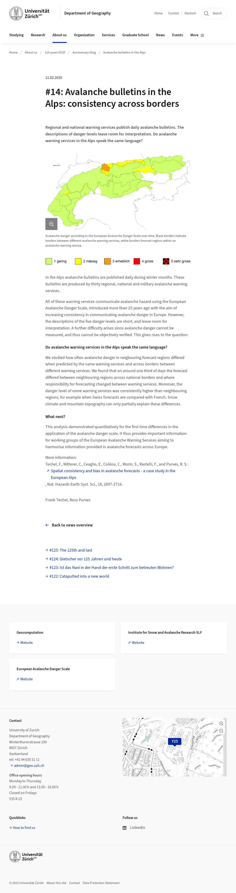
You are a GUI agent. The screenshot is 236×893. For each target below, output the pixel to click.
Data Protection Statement (101, 883)
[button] (221, 723)
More (197, 35)
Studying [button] (16, 35)
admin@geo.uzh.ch (29, 765)
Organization (84, 35)
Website (26, 642)
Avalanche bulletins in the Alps (124, 52)
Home (158, 13)
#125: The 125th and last (71, 550)
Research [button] (38, 35)
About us (31, 52)
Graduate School (135, 35)
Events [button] (177, 35)
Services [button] (108, 35)
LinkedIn (134, 827)
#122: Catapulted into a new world (79, 576)
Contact (173, 13)
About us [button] (60, 35)
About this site (56, 883)
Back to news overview (69, 525)
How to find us (24, 827)
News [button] (160, 35)
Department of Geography (87, 13)
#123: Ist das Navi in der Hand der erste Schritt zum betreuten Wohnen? (112, 567)
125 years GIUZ (55, 52)
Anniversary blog (84, 52)
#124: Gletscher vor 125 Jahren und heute (86, 559)
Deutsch (190, 13)
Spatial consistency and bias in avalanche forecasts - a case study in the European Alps (113, 474)
